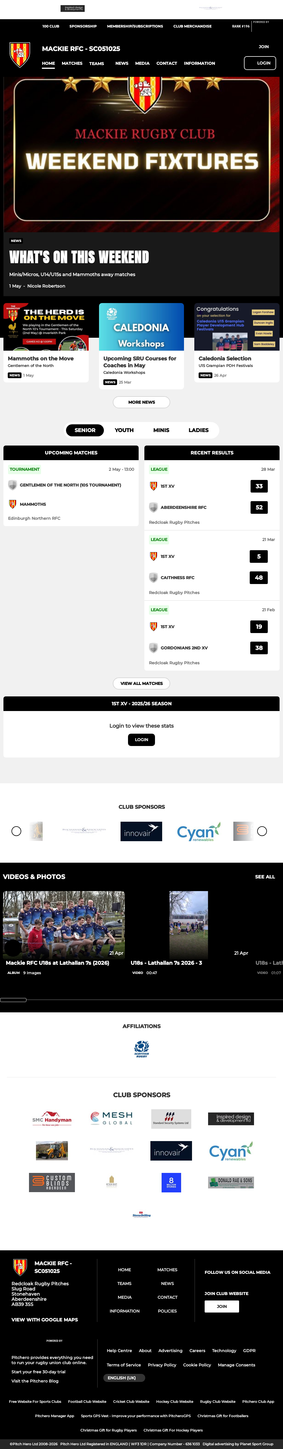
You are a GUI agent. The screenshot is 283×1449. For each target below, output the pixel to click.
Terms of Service (124, 1365)
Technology (224, 1350)
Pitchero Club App (258, 1401)
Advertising (170, 1350)
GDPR (249, 1350)
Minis (161, 430)
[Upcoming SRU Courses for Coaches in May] (141, 327)
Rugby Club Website (217, 1401)
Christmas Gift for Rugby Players (108, 1430)
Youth (124, 430)
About (145, 1350)
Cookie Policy (197, 1365)
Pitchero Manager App (54, 1416)
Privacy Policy (162, 1365)
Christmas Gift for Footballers (222, 1416)
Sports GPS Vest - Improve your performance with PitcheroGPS (136, 1416)
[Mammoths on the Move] (46, 327)
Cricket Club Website (131, 1401)
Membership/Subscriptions (135, 26)
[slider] (13, 1000)
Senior (85, 430)
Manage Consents (236, 1365)
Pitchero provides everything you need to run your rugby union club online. (52, 1360)
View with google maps (44, 1320)
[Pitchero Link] (264, 28)
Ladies (198, 430)
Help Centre (119, 1350)
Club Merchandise (192, 26)
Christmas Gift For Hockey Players (173, 1430)
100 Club (50, 26)
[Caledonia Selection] (237, 327)
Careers (197, 1350)
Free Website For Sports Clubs (35, 1401)
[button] (48, 63)
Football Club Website (87, 1401)
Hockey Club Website (174, 1401)
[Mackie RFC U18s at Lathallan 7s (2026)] (64, 925)
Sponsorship (83, 26)
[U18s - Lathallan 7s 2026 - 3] (189, 925)
